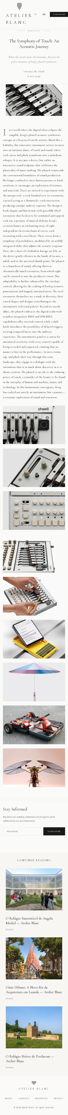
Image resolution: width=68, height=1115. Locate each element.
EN (44, 14)
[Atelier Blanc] (34, 1086)
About (9, 1098)
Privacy (58, 1098)
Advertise (41, 1098)
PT (35, 14)
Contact (23, 1098)
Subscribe (54, 831)
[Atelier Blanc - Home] (19, 14)
